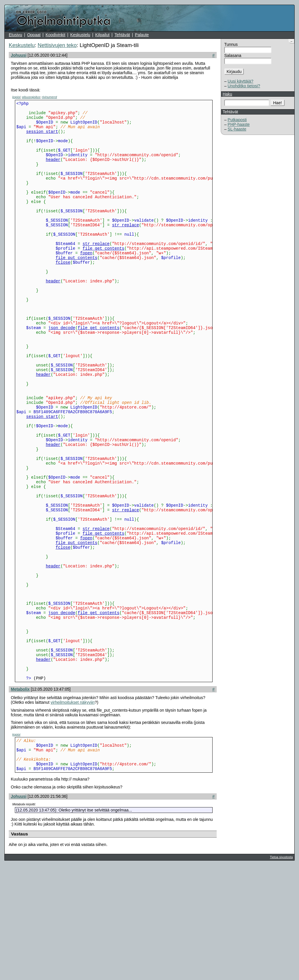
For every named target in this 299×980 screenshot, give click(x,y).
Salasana (232, 55)
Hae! (277, 102)
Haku (227, 94)
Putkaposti (237, 119)
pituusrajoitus (31, 97)
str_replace (125, 248)
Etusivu (15, 34)
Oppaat (34, 34)
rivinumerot (49, 97)
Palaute (142, 34)
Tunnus (231, 44)
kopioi (16, 97)
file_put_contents (76, 287)
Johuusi (19, 55)
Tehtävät (122, 34)
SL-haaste (237, 129)
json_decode (61, 370)
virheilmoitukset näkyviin (73, 811)
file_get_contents (103, 276)
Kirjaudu (234, 71)
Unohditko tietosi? (244, 86)
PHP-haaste (239, 124)
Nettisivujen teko (57, 45)
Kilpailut (102, 34)
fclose (62, 293)
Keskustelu (80, 34)
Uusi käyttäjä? (240, 81)
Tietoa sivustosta (281, 972)
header (53, 170)
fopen (86, 281)
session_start (42, 137)
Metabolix (20, 797)
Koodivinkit (55, 34)
